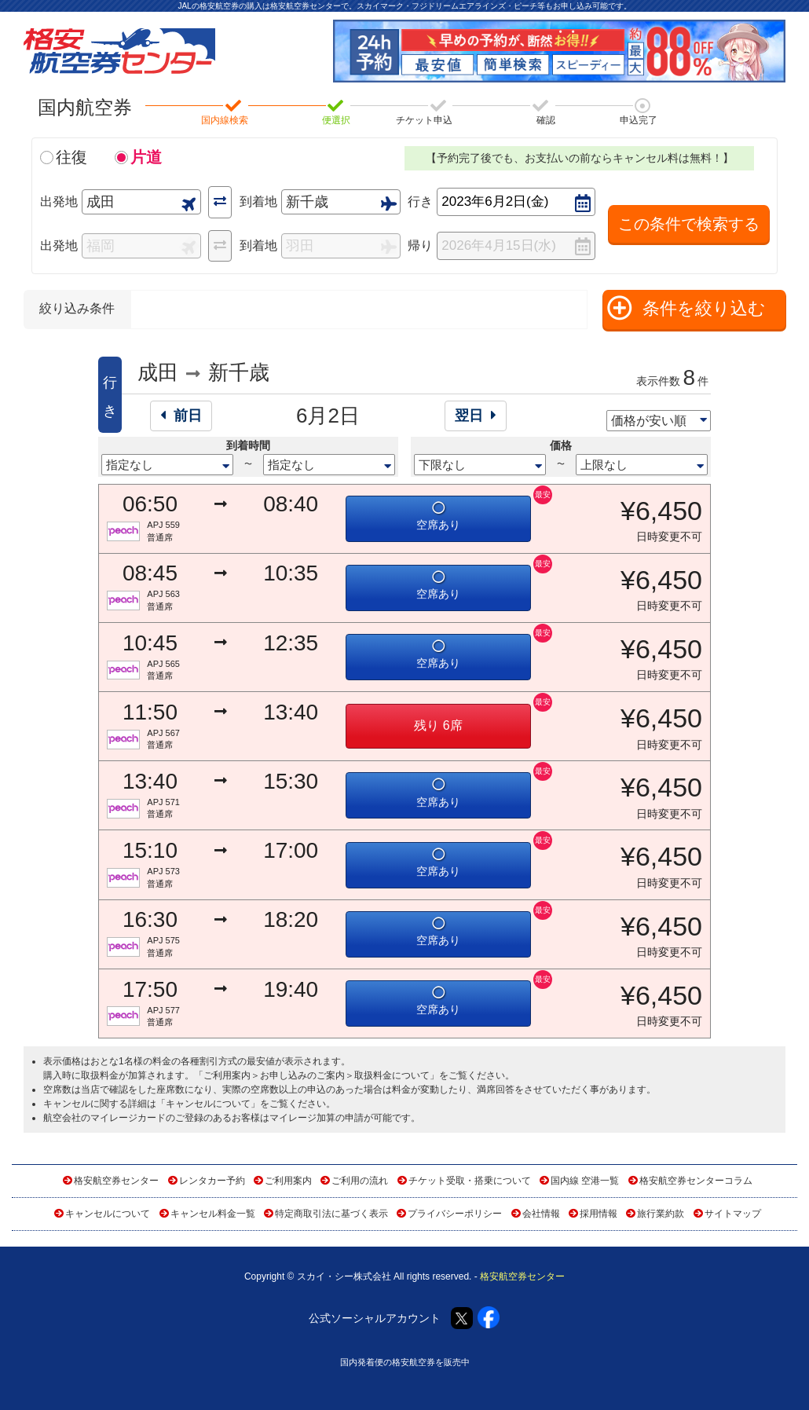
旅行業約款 (660, 1213)
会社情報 (541, 1213)
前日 (181, 415)
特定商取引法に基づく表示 (331, 1213)
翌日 (475, 415)
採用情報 (598, 1213)
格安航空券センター (116, 1180)
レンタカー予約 (212, 1180)
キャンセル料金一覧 (212, 1213)
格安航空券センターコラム (695, 1180)
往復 (71, 157)
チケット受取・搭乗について (469, 1180)
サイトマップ (733, 1213)
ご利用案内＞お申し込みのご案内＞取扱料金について (316, 1075)
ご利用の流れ (359, 1180)
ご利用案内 (288, 1180)
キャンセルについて (208, 1103)
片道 (146, 157)
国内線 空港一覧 (585, 1180)
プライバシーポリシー (455, 1213)
